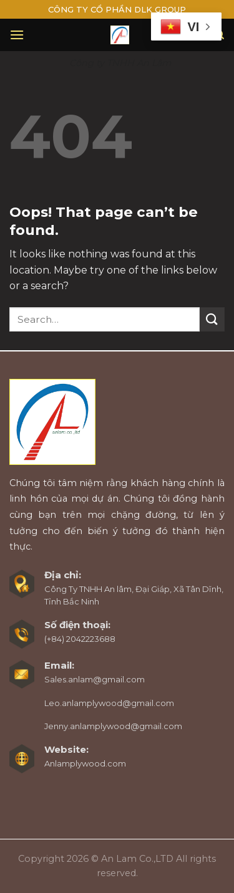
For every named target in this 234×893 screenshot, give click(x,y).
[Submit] (212, 319)
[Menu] (17, 34)
